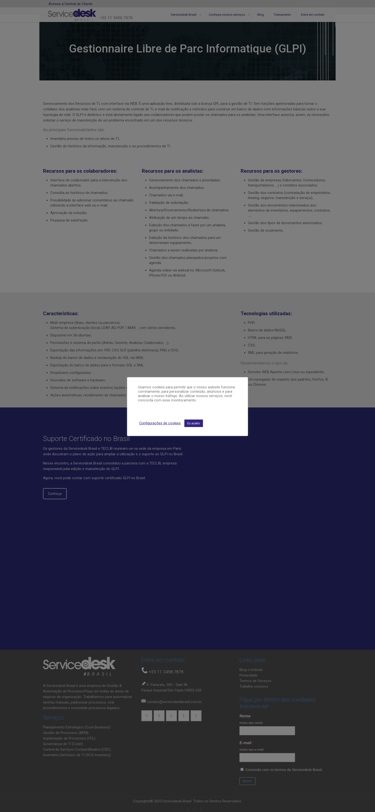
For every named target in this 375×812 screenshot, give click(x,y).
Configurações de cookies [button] (160, 423)
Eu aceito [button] (193, 423)
